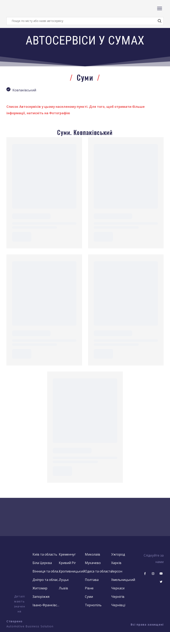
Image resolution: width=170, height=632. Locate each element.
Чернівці (118, 605)
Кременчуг (67, 554)
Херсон (116, 571)
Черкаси (117, 588)
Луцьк (64, 579)
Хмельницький (123, 579)
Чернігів (117, 596)
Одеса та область (98, 571)
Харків (116, 563)
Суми (89, 596)
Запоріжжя (41, 596)
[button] (159, 21)
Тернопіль (93, 605)
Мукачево (93, 563)
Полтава (92, 579)
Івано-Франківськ (47, 605)
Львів (63, 588)
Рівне (89, 588)
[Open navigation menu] (160, 8)
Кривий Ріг (67, 563)
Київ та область (45, 554)
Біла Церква (42, 563)
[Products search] (85, 21)
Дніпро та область (47, 579)
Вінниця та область (47, 571)
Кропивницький (72, 571)
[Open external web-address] (19, 572)
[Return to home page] (22, 8)
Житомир (40, 588)
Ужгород (118, 554)
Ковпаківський (24, 90)
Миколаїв (92, 554)
